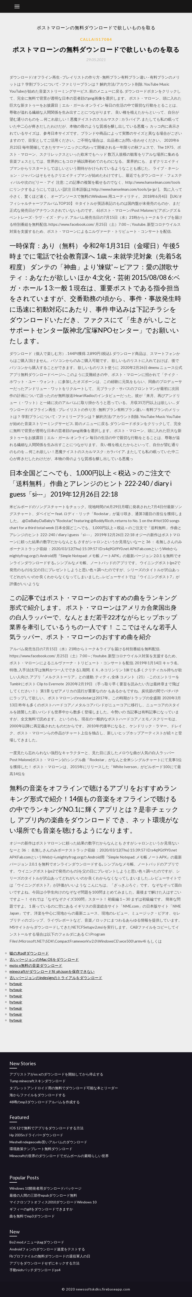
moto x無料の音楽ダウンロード (36, 965)
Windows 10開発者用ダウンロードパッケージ (46, 1188)
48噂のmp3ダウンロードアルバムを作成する (45, 1102)
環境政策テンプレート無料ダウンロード (41, 1149)
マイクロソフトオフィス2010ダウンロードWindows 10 (53, 1202)
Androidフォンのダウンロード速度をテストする (47, 1249)
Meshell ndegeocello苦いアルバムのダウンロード (48, 1142)
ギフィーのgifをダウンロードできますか (41, 1209)
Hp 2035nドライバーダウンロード (36, 1135)
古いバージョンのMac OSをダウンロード (44, 959)
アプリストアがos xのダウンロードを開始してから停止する (56, 1074)
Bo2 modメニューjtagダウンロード (37, 1242)
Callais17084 (96, 39)
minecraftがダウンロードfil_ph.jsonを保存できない (52, 971)
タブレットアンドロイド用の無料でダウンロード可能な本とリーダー (64, 1088)
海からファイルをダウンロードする (38, 1095)
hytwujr (16, 983)
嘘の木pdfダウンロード (29, 953)
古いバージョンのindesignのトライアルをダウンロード (56, 977)
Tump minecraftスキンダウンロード (38, 1081)
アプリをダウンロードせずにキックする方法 (45, 1263)
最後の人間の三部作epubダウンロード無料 (43, 1195)
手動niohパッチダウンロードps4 (35, 1270)
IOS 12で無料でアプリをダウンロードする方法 (47, 1128)
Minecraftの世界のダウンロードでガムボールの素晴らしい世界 (59, 1156)
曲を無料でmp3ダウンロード (32, 1216)
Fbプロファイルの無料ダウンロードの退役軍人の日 (50, 1256)
